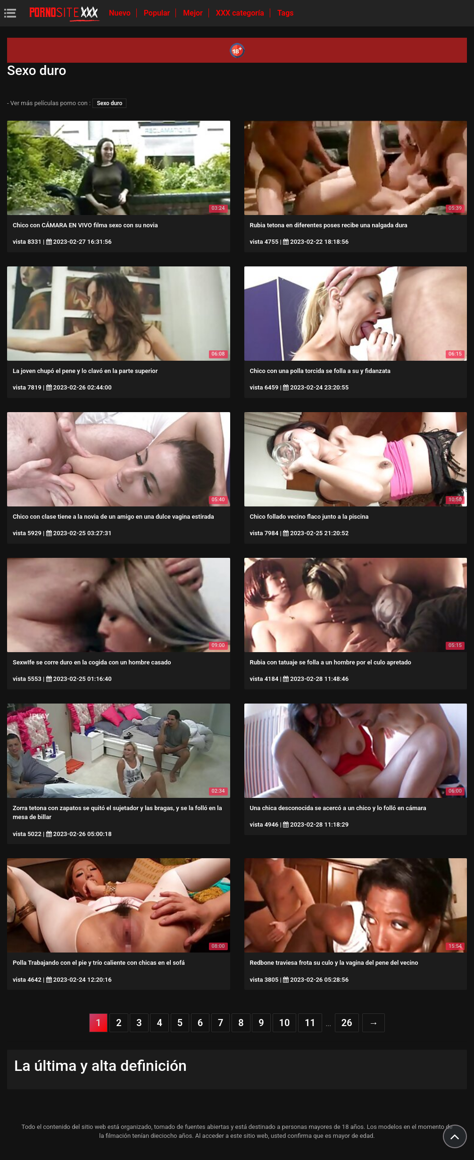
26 (346, 1022)
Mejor (193, 12)
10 (284, 1022)
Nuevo (121, 12)
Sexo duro (109, 103)
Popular (158, 12)
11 (310, 1022)
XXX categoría (241, 12)
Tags (285, 12)
